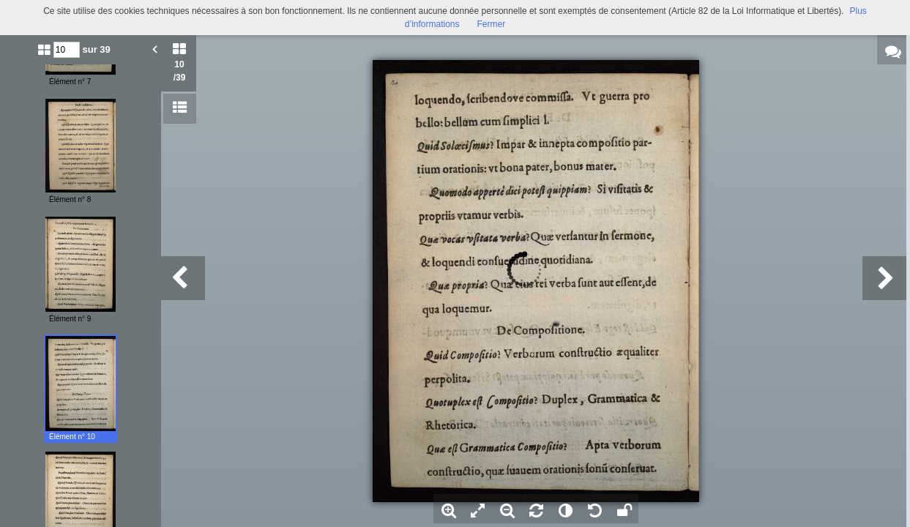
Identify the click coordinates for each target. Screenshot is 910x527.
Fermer (491, 24)
